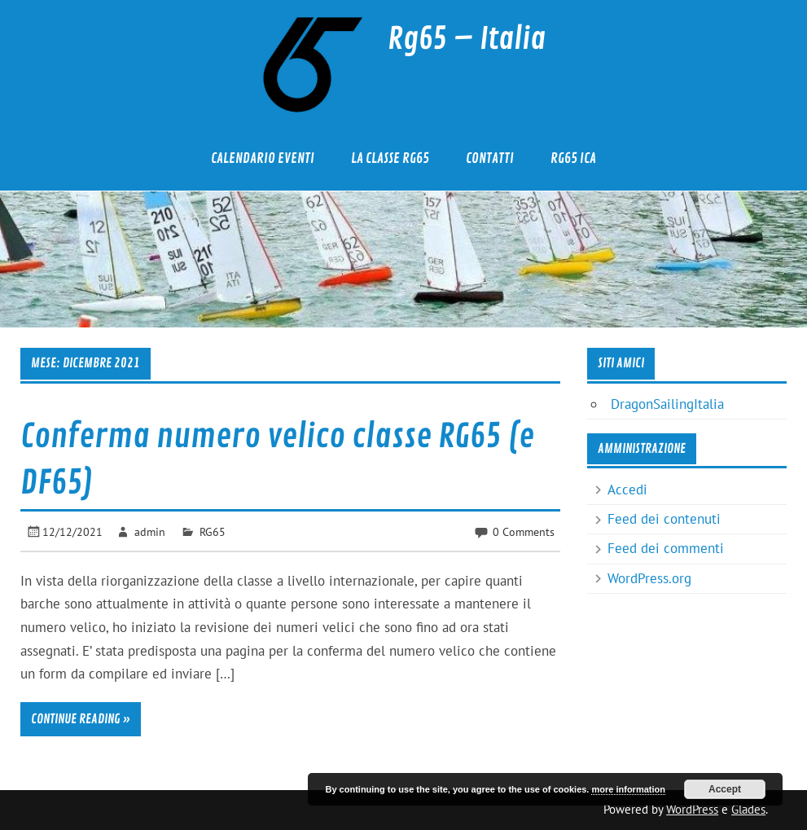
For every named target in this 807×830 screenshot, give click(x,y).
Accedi (627, 489)
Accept (724, 789)
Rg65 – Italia (467, 39)
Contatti (490, 158)
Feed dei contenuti (664, 519)
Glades (748, 809)
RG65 (213, 531)
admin (149, 531)
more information (627, 789)
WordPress (692, 809)
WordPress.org (649, 578)
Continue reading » (80, 719)
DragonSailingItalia (667, 404)
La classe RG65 (390, 158)
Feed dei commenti (665, 548)
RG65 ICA (573, 158)
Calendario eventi (262, 158)
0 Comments (524, 531)
